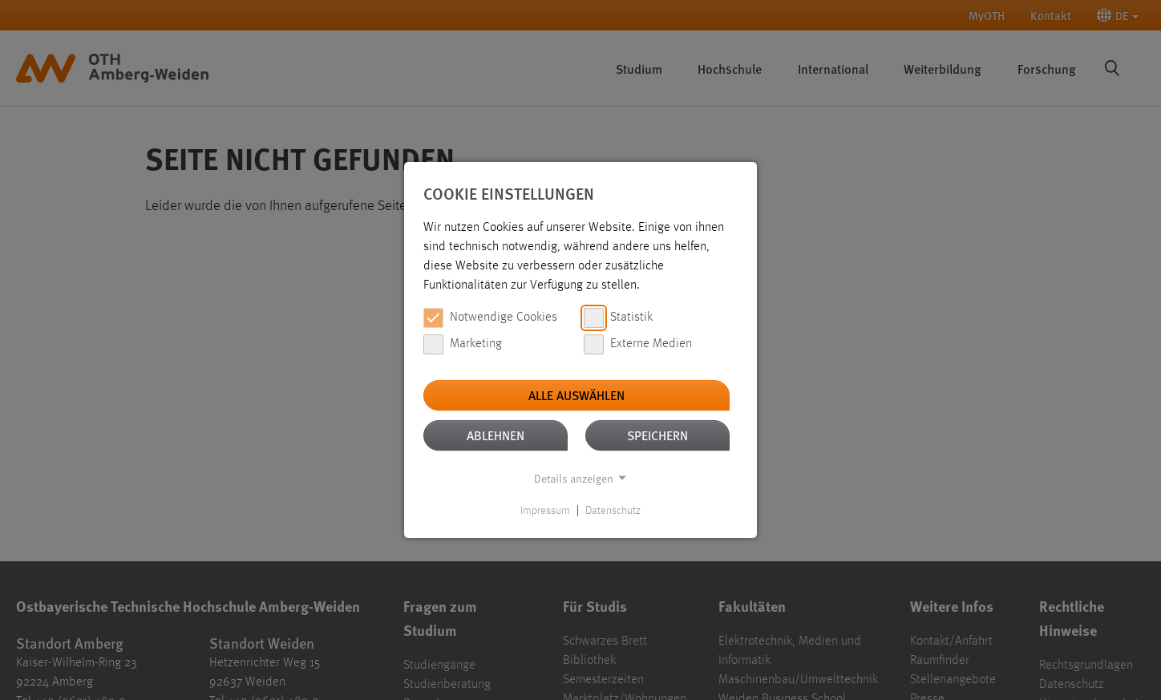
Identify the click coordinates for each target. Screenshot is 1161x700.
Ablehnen (495, 435)
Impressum (545, 510)
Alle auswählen (576, 395)
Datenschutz (613, 510)
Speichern (657, 435)
